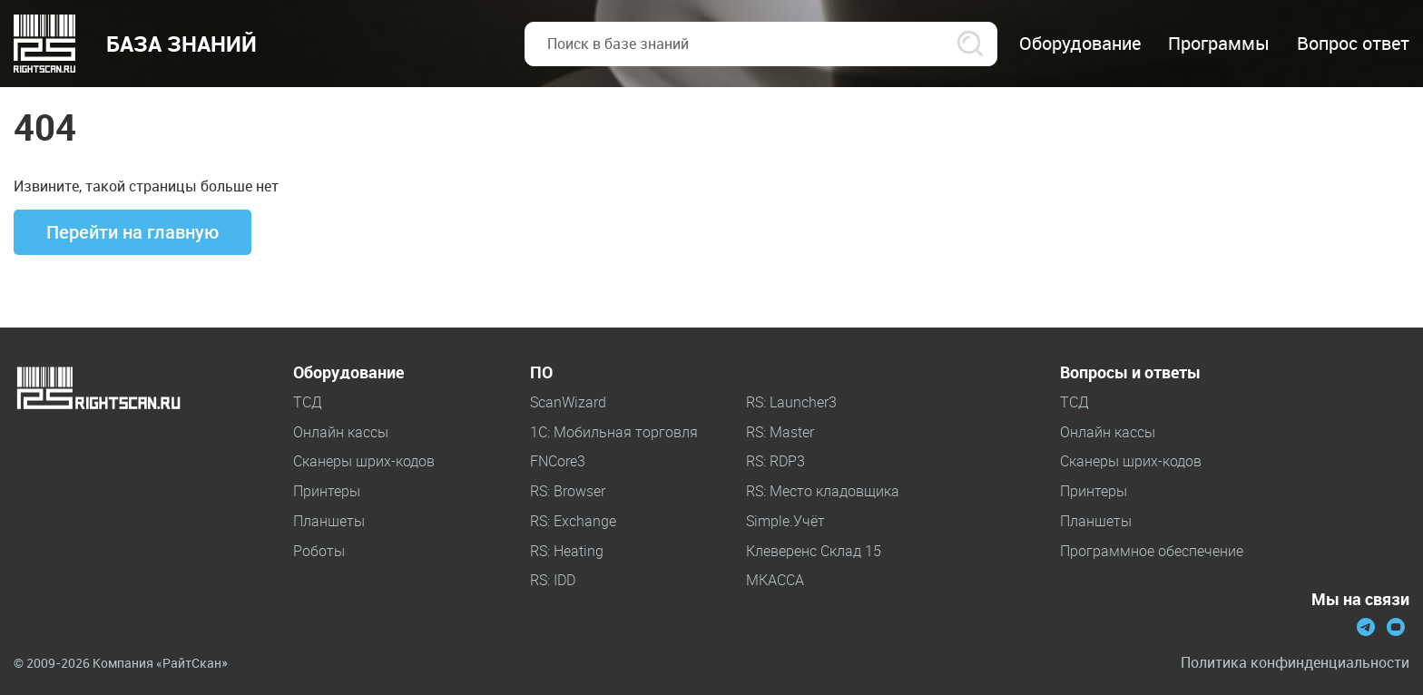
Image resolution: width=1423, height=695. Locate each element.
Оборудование (348, 373)
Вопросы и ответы (1130, 373)
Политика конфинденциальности (1295, 662)
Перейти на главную (132, 232)
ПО (541, 373)
